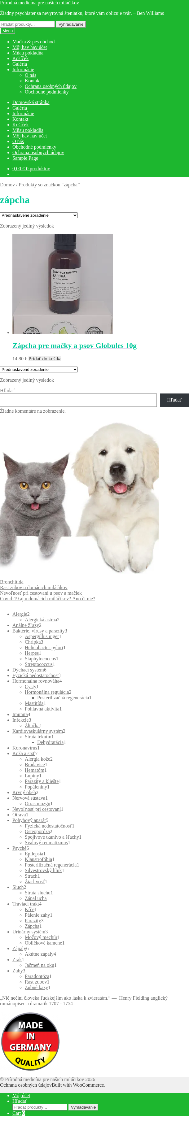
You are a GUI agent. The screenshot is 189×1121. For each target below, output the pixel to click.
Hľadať (7, 390)
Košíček (20, 58)
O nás (30, 75)
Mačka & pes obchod (33, 41)
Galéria (19, 64)
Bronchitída (12, 581)
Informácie (23, 69)
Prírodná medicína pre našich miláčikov (39, 2)
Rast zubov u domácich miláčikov (34, 587)
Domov (7, 184)
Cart (18, 1113)
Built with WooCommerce (78, 1085)
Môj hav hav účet (29, 47)
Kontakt (33, 80)
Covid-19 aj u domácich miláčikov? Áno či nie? (47, 598)
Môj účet (21, 1095)
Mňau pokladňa (27, 52)
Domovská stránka (31, 102)
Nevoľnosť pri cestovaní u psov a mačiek (41, 593)
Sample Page (25, 158)
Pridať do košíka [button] (45, 358)
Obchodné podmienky (47, 91)
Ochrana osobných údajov (51, 86)
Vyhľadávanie (71, 24)
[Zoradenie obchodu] (39, 215)
